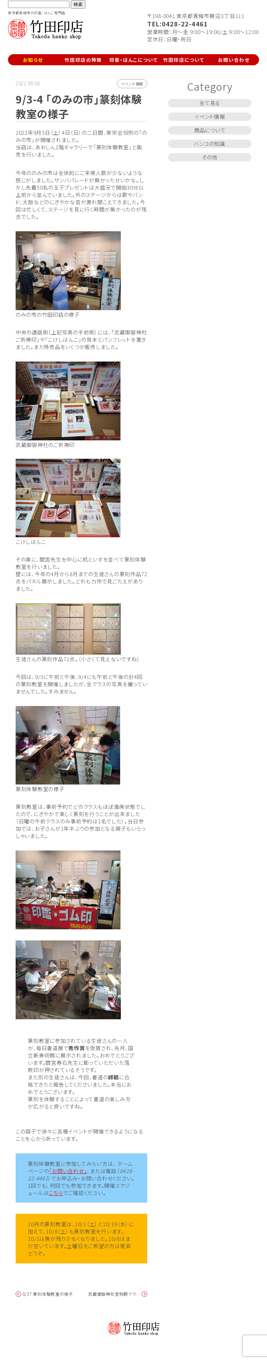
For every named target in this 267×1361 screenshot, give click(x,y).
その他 (210, 157)
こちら (56, 1192)
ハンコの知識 (209, 143)
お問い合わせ (234, 59)
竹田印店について (184, 59)
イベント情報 (132, 83)
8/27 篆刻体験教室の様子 (48, 1294)
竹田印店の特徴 (83, 59)
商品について (210, 130)
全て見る (209, 103)
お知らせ (33, 59)
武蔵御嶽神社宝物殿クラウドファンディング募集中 (114, 1294)
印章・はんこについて (133, 59)
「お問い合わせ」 (68, 1171)
